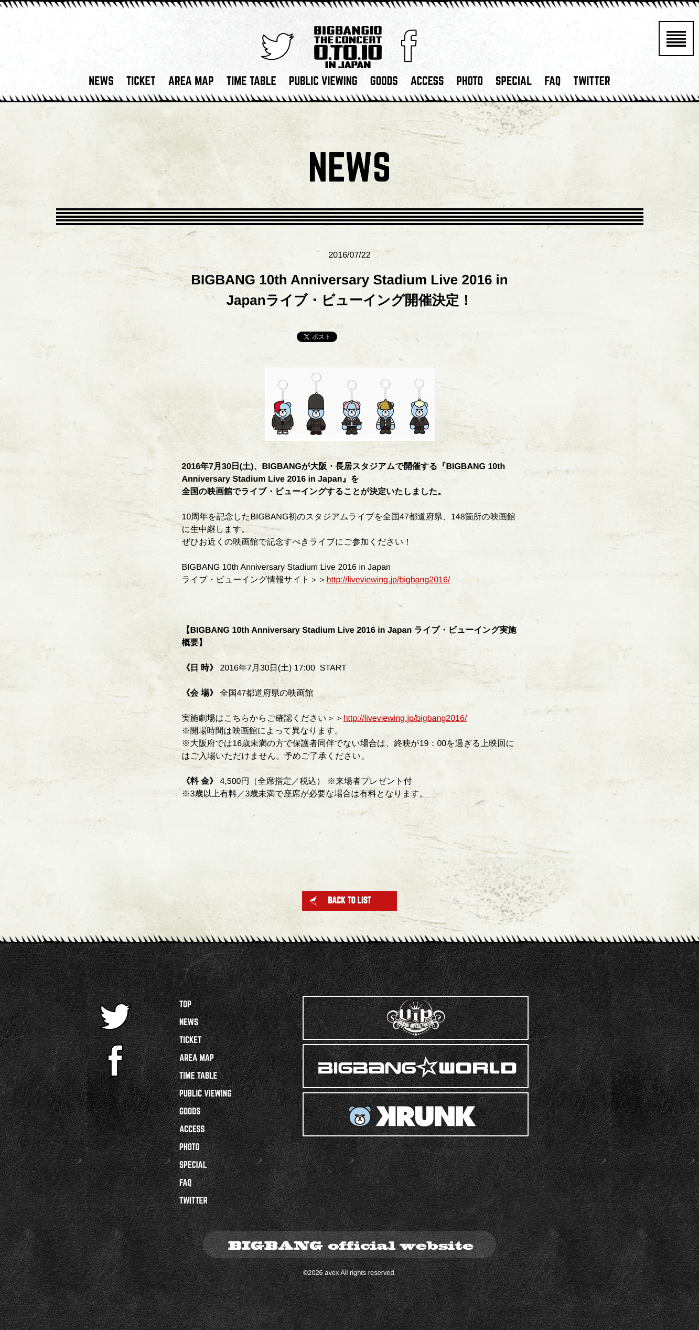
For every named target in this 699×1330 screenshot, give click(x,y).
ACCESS (427, 84)
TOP (185, 1004)
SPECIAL (514, 84)
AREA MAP (191, 84)
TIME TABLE (251, 84)
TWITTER (591, 84)
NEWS (101, 84)
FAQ (552, 84)
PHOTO (469, 84)
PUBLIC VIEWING (323, 84)
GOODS (384, 84)
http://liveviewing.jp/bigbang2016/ (388, 580)
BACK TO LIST (339, 901)
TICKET (141, 84)
